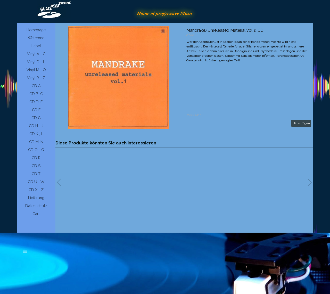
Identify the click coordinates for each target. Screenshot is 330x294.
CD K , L (36, 134)
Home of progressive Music (165, 13)
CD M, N (36, 142)
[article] (184, 77)
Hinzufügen (301, 123)
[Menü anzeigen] (25, 251)
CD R (36, 158)
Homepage (36, 30)
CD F (36, 110)
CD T (36, 174)
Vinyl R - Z (36, 78)
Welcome (36, 38)
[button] (309, 182)
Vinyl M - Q (36, 70)
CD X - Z (36, 189)
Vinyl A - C (36, 54)
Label (36, 46)
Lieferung (36, 197)
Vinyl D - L (36, 62)
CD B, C (36, 94)
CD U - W (36, 181)
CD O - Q (36, 150)
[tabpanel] (62, 253)
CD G (36, 118)
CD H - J (36, 126)
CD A (36, 86)
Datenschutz (36, 205)
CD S (36, 166)
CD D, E (36, 102)
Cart (36, 213)
